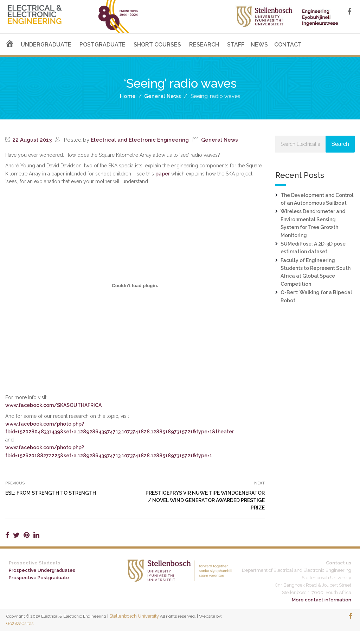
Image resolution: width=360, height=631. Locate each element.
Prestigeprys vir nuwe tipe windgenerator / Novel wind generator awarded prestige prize (205, 500)
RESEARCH (204, 44)
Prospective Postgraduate (39, 577)
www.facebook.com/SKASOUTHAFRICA (53, 405)
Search (340, 144)
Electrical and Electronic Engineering (140, 140)
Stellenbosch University (134, 616)
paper (162, 174)
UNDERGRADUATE (46, 44)
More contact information (321, 599)
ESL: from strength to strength (50, 493)
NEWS (259, 44)
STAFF (235, 44)
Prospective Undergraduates (42, 570)
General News (219, 140)
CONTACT (288, 44)
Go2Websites (19, 623)
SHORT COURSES (157, 44)
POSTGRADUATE (102, 44)
